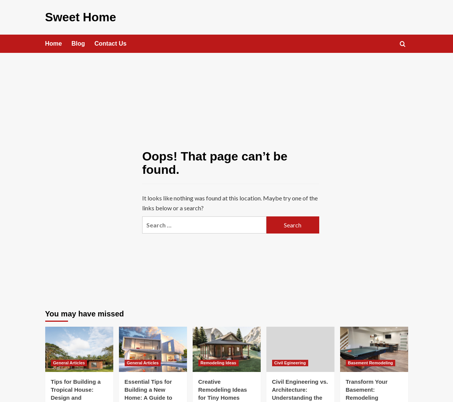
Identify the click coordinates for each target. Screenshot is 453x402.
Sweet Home (79, 17)
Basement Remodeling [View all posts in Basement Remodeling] (370, 362)
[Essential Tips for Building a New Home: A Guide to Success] (153, 348)
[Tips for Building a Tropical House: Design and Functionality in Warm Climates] (79, 348)
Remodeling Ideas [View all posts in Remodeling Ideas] (218, 362)
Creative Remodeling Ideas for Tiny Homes (222, 389)
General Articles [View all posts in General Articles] (69, 362)
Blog (78, 43)
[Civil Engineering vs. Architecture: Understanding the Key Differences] (300, 348)
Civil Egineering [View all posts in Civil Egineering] (290, 362)
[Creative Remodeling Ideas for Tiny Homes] (227, 348)
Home (53, 43)
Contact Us (111, 43)
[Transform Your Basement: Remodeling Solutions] (374, 348)
